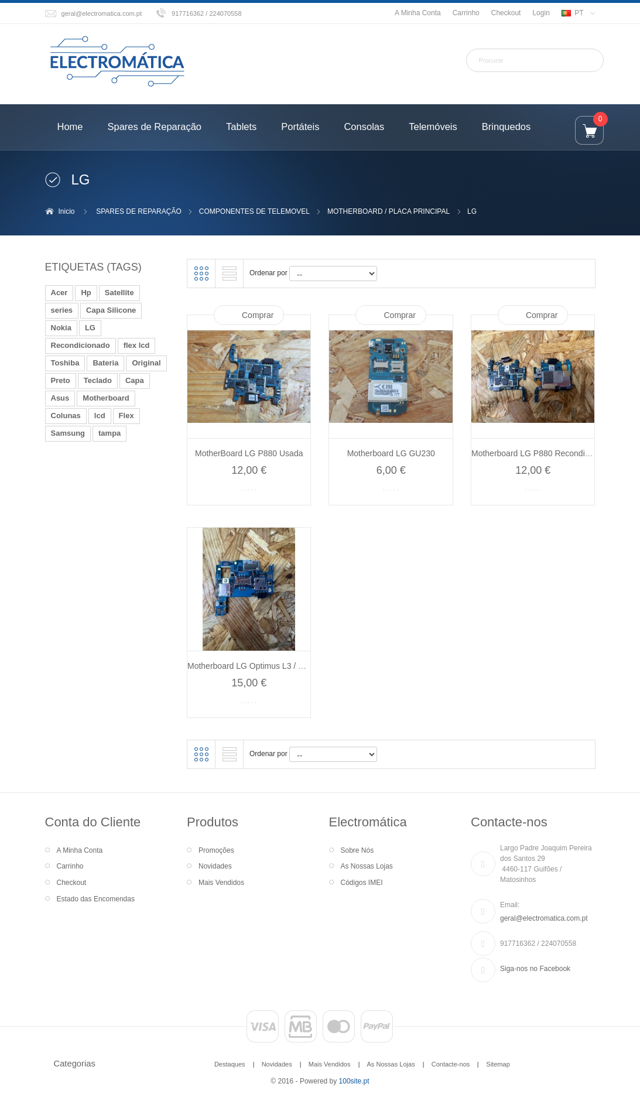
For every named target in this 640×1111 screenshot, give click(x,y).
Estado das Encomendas (96, 899)
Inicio (67, 211)
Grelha (201, 273)
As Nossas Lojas (367, 866)
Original (146, 362)
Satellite (119, 292)
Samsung (68, 433)
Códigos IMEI (362, 882)
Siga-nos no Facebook (535, 969)
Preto (60, 380)
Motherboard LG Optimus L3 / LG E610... (262, 666)
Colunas (66, 415)
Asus (60, 398)
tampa (109, 433)
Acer (59, 292)
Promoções (216, 850)
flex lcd (137, 345)
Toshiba (65, 362)
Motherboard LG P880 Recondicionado (542, 453)
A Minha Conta (418, 13)
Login (540, 13)
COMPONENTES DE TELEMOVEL (254, 211)
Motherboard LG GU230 (391, 453)
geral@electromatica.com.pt (101, 13)
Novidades (215, 866)
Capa (134, 380)
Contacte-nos (451, 1064)
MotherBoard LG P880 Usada (249, 453)
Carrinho (466, 13)
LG (90, 327)
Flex (126, 415)
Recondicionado (80, 345)
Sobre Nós (357, 850)
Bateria (105, 362)
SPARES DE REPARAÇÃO (139, 211)
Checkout (506, 13)
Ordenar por (268, 273)
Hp (86, 292)
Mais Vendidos (221, 882)
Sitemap (497, 1064)
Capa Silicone (111, 310)
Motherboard (106, 398)
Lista (230, 273)
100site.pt (354, 1081)
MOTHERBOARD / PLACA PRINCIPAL (388, 211)
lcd (99, 415)
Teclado (98, 380)
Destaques (229, 1064)
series (62, 310)
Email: (509, 905)
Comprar (257, 315)
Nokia (61, 327)
